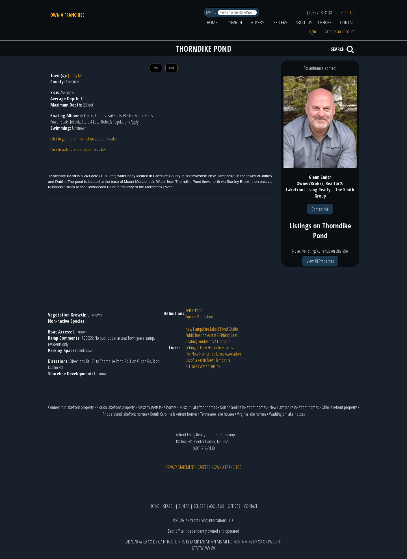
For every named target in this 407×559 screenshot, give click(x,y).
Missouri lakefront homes (198, 407)
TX (279, 542)
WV (207, 548)
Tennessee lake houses (217, 414)
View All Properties (320, 261)
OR (265, 542)
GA (160, 542)
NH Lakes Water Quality (202, 366)
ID (172, 542)
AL (132, 542)
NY (255, 542)
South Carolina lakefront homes (173, 414)
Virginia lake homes (251, 414)
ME (202, 542)
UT (194, 548)
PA (270, 542)
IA (168, 542)
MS (219, 542)
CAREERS (204, 467)
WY (213, 548)
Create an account (339, 31)
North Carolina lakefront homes (243, 407)
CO (150, 542)
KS (183, 542)
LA (191, 542)
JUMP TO (211, 12)
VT (198, 548)
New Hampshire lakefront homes (294, 407)
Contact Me (320, 209)
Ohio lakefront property (339, 407)
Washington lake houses (287, 414)
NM (245, 542)
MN (213, 542)
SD (274, 542)
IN (179, 542)
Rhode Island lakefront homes (125, 414)
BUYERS (257, 22)
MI (208, 542)
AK (128, 542)
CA (145, 542)
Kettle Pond (194, 310)
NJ (239, 542)
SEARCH (235, 22)
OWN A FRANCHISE (67, 15)
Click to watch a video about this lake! (78, 149)
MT (225, 542)
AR (136, 542)
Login (312, 31)
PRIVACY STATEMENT (180, 467)
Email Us (347, 12)
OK (260, 542)
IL (175, 542)
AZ (140, 542)
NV (250, 542)
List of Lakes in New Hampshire (208, 360)
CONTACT (348, 22)
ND (230, 542)
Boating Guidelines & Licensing (207, 341)
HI (164, 542)
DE (155, 542)
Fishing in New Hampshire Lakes (209, 347)
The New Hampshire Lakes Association (213, 354)
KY (187, 542)
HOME (212, 22)
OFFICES (325, 22)
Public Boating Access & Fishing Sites (211, 335)
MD (196, 542)
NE (235, 542)
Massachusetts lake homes (157, 407)
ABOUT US (304, 22)
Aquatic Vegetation (199, 316)
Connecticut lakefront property (71, 407)
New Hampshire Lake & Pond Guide (211, 329)
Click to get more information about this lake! (84, 139)
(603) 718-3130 (319, 12)
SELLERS (280, 22)
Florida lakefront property (116, 407)
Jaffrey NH (75, 75)
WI (202, 548)
